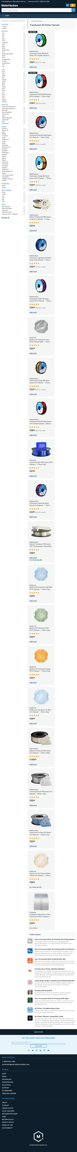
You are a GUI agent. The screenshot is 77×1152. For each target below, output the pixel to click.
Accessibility (7, 1128)
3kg (3, 198)
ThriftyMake (5, 177)
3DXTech (4, 128)
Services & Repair (9, 1093)
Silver (3, 98)
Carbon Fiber (5, 50)
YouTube (48, 1050)
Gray (3, 73)
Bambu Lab (5, 130)
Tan (3, 92)
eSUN (3, 137)
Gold (3, 96)
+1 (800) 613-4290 (44, 1)
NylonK (4, 158)
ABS (3, 35)
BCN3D (4, 134)
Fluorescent (5, 114)
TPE (3, 67)
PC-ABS (4, 61)
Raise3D (4, 167)
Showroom (7, 1079)
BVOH (3, 55)
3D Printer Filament (36, 21)
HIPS (3, 57)
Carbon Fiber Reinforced (9, 106)
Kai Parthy (5, 145)
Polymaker (5, 165)
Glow (3, 116)
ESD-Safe (5, 110)
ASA (3, 44)
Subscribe (38, 1046)
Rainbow (4, 101)
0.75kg (4, 194)
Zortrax (4, 180)
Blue (3, 85)
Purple (4, 86)
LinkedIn (40, 1050)
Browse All (5, 217)
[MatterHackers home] (38, 1137)
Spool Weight (6, 190)
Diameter (5, 24)
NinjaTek (4, 154)
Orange (4, 79)
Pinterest (44, 1050)
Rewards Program (10, 1114)
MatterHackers (6, 147)
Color (3, 70)
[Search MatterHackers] (73, 10)
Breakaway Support (7, 54)
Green (3, 83)
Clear (3, 94)
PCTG (3, 40)
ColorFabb (5, 136)
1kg (3, 196)
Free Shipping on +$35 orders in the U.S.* (14, 1)
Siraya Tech (5, 169)
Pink (3, 88)
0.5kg (3, 192)
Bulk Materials (6, 206)
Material (5, 31)
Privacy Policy (8, 1122)
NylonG (4, 156)
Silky (3, 121)
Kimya (4, 143)
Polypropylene (6, 63)
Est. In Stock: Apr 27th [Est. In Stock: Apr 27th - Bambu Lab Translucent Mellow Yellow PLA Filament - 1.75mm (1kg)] (36, 887)
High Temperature (7, 118)
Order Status (7, 1108)
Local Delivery (8, 1111)
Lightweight (5, 119)
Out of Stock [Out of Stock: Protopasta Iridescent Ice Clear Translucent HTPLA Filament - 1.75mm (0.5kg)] (33, 928)
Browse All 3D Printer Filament (13, 21)
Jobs (4, 1117)
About (4, 1102)
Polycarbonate (6, 59)
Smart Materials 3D (7, 171)
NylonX (4, 160)
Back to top (38, 1032)
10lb (3, 201)
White (3, 75)
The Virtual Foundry (7, 175)
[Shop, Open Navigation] (6, 15)
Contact (5, 1105)
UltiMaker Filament (7, 179)
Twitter (32, 1050)
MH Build (4, 149)
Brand (4, 126)
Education (6, 1085)
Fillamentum (5, 139)
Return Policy (8, 1119)
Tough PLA (5, 42)
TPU (3, 65)
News (4, 1076)
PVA (3, 52)
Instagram (36, 1050)
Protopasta (5, 164)
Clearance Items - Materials (10, 214)
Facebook (28, 1050)
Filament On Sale (7, 212)
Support (5, 1088)
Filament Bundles (7, 208)
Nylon (3, 46)
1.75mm (4, 26)
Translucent (5, 123)
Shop (4, 1074)
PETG (3, 39)
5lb (3, 200)
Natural (4, 100)
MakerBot (5, 150)
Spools (4, 187)
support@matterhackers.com (15, 1064)
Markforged (5, 152)
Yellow (4, 81)
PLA (3, 33)
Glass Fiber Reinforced (8, 108)
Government (7, 1091)
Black (3, 72)
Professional (7, 1082)
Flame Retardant (6, 112)
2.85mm (4, 28)
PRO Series (5, 162)
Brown (4, 90)
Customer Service (33, 1)
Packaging (5, 183)
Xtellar (4, 173)
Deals (4, 204)
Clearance (5, 210)
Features (5, 104)
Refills (4, 185)
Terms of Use (7, 1125)
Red (3, 77)
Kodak (4, 141)
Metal (3, 48)
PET (3, 37)
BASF (3, 132)
